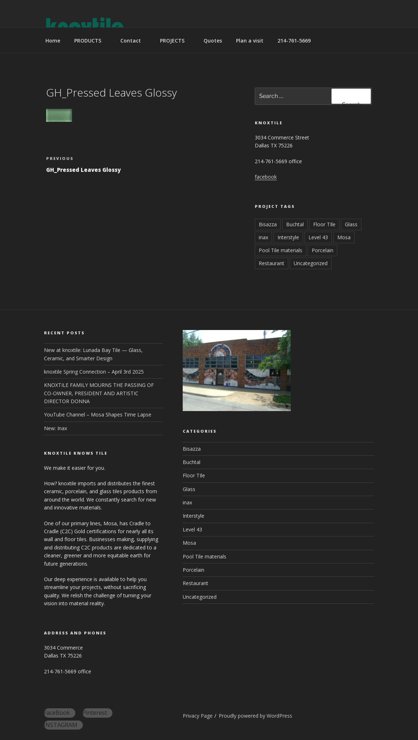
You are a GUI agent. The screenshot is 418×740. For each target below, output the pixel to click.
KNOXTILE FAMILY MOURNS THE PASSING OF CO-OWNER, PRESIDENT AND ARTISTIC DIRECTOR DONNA (99, 393)
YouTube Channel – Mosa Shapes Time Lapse (97, 414)
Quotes (213, 40)
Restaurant (271, 263)
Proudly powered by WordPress (255, 715)
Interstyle (288, 237)
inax (263, 237)
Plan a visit (249, 40)
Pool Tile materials (280, 250)
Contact (134, 40)
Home (52, 40)
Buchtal (295, 224)
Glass (351, 224)
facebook (266, 176)
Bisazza (268, 224)
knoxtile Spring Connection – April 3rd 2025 (94, 371)
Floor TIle (324, 224)
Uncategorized (311, 263)
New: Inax (55, 428)
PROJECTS (175, 40)
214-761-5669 (294, 40)
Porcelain (322, 250)
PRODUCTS (91, 40)
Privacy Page (198, 715)
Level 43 (318, 237)
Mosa (344, 237)
